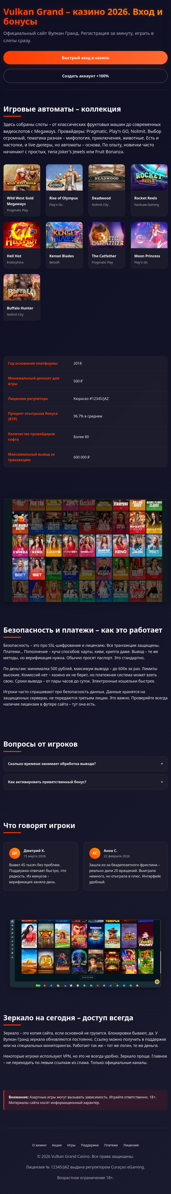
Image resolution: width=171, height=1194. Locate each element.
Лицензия (131, 1145)
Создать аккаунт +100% (85, 76)
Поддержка (90, 1145)
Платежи (111, 1145)
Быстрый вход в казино (85, 57)
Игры (71, 1145)
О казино (39, 1145)
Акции (57, 1145)
